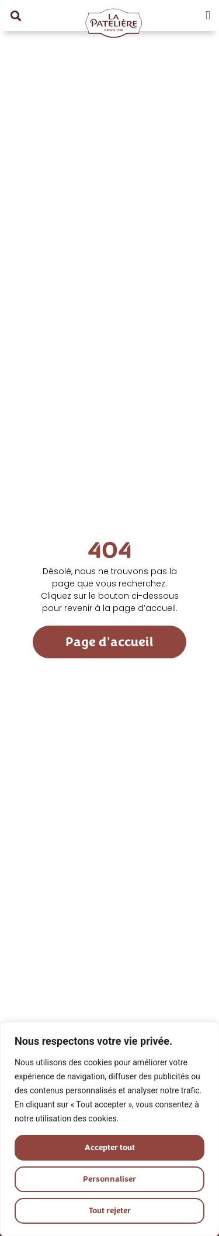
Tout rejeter (109, 1210)
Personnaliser (110, 1179)
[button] (15, 15)
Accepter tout (109, 1147)
